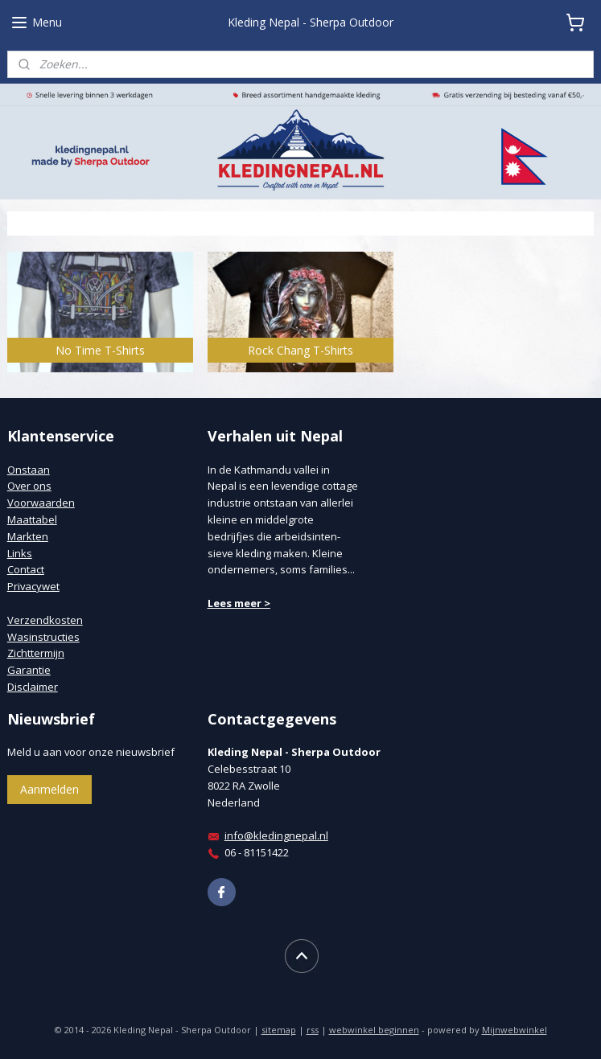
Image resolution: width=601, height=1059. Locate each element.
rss (313, 1030)
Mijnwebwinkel (514, 1030)
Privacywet (33, 586)
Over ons (29, 485)
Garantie (29, 670)
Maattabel (32, 519)
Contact (25, 569)
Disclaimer (32, 686)
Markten (27, 536)
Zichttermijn (35, 653)
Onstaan (28, 469)
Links (19, 553)
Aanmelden (49, 789)
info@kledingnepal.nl (276, 835)
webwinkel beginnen (374, 1030)
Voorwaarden (41, 502)
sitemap (278, 1030)
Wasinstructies (43, 637)
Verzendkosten (45, 620)
